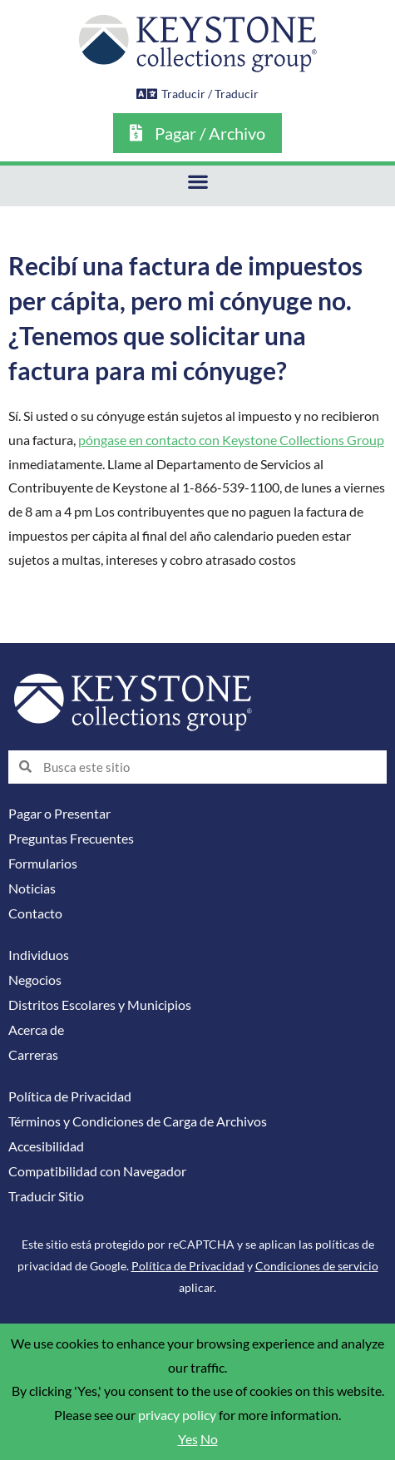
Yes (188, 1439)
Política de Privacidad (69, 1096)
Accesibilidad (46, 1146)
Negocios (35, 980)
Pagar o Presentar (59, 813)
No (209, 1439)
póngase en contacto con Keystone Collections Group (231, 440)
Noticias (32, 888)
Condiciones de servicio (316, 1266)
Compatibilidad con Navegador (97, 1171)
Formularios (42, 863)
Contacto (35, 913)
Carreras (33, 1054)
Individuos (38, 955)
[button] (197, 182)
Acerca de (36, 1029)
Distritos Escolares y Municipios (99, 1004)
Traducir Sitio (46, 1196)
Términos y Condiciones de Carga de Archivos (137, 1121)
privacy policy (177, 1415)
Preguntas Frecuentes (71, 838)
